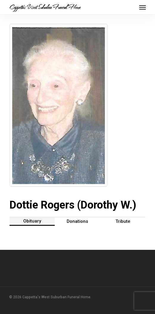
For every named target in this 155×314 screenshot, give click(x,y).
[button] (142, 7)
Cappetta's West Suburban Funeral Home (44, 7)
